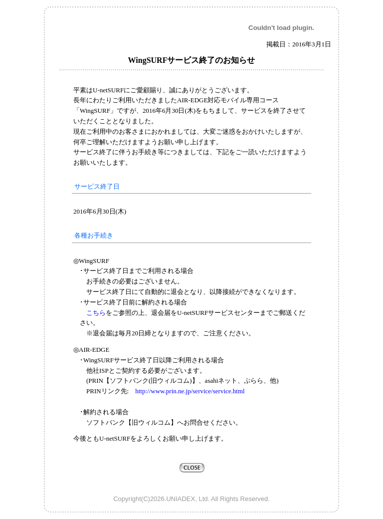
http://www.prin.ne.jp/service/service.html (186, 391)
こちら (96, 312)
